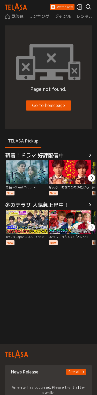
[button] (62, 7)
